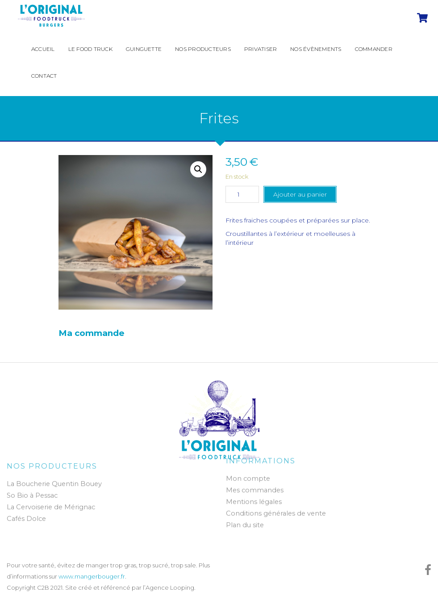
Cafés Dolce (26, 521)
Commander (373, 49)
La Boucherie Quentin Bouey (54, 487)
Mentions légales (254, 499)
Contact (44, 75)
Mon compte (248, 476)
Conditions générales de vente (276, 511)
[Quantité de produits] (242, 194)
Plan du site (245, 523)
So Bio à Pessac (32, 498)
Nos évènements (315, 49)
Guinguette (144, 49)
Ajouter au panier (300, 194)
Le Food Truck (90, 49)
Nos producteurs (203, 49)
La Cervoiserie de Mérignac (51, 510)
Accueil (43, 49)
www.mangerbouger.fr (91, 576)
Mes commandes (255, 488)
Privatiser (260, 49)
